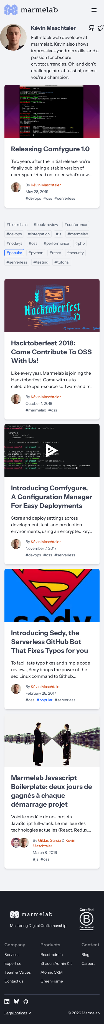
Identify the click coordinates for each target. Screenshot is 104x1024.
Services (11, 954)
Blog (85, 954)
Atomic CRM (51, 972)
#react (55, 252)
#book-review (46, 224)
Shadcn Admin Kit (56, 963)
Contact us (13, 981)
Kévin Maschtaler (53, 28)
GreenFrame (51, 981)
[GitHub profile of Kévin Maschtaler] (91, 28)
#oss (47, 198)
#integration (39, 233)
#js (58, 233)
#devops (33, 198)
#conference (75, 224)
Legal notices (15, 1013)
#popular (14, 252)
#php (80, 243)
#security (75, 252)
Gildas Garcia (50, 840)
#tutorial (61, 262)
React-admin (51, 954)
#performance (56, 243)
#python (35, 252)
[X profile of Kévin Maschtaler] (100, 28)
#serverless (64, 198)
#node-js (14, 243)
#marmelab (77, 233)
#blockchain (16, 224)
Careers (88, 963)
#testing (40, 262)
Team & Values (17, 972)
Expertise (12, 963)
